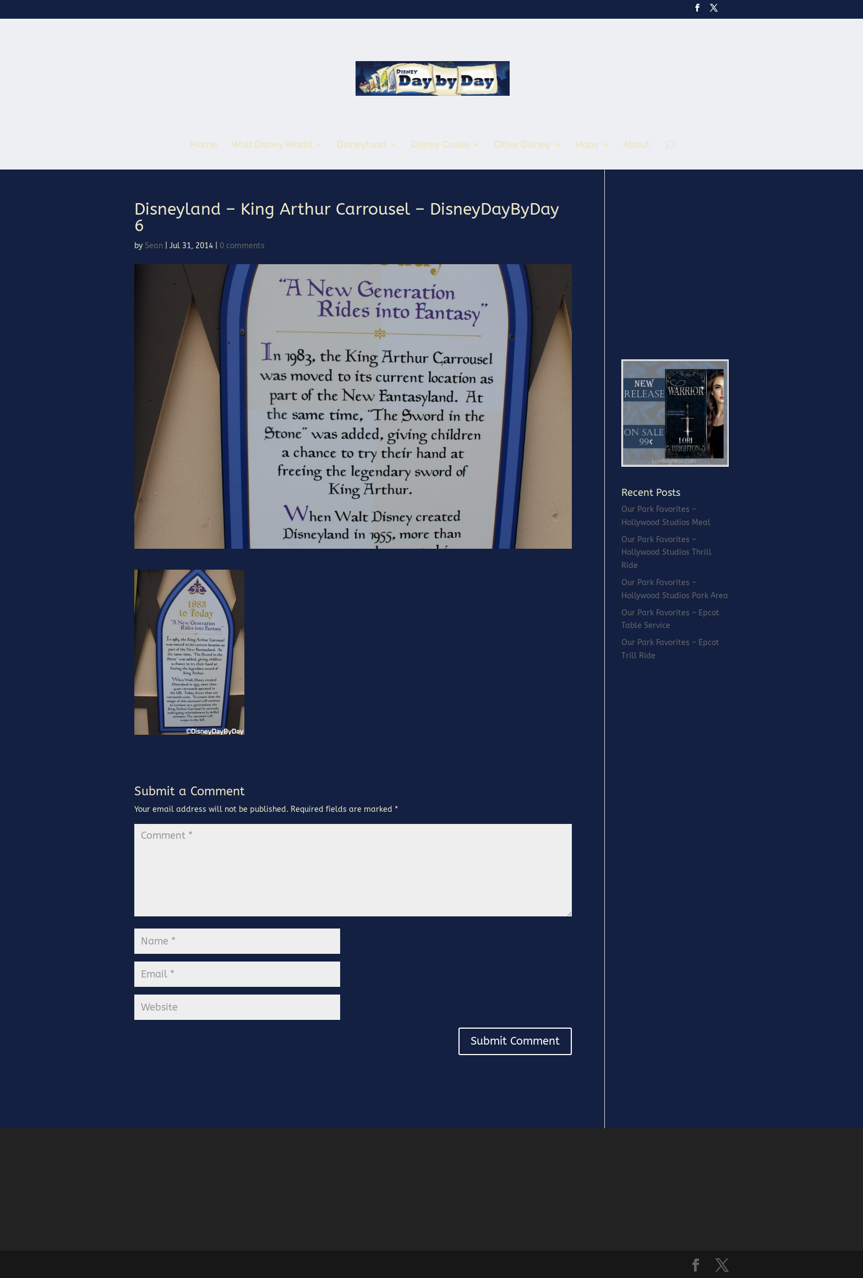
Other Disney (522, 145)
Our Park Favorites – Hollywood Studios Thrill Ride (666, 553)
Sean (154, 245)
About (636, 145)
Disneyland (361, 145)
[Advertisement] (703, 269)
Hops (586, 145)
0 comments (242, 245)
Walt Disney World (271, 145)
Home (203, 145)
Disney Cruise (440, 145)
